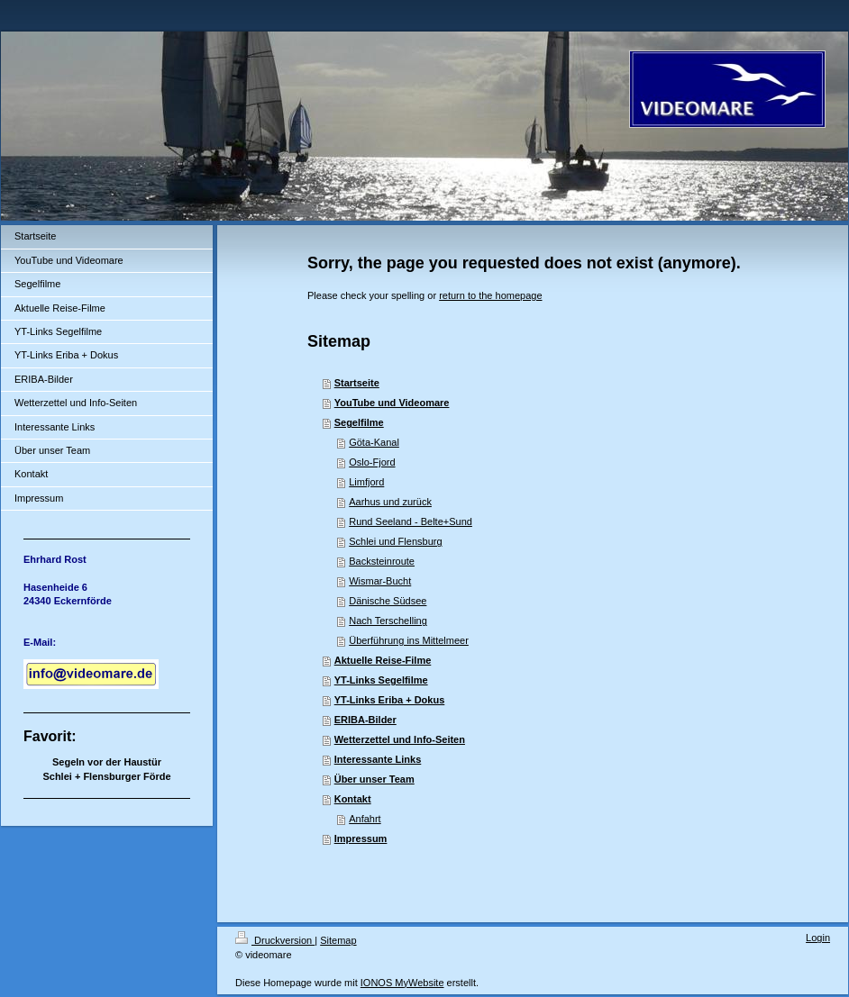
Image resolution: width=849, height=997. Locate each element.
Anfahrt (364, 818)
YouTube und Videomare (392, 402)
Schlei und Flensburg (395, 541)
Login (818, 937)
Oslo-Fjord (372, 462)
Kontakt (352, 798)
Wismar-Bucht (380, 581)
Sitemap (338, 940)
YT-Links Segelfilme (381, 680)
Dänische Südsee (387, 600)
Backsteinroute (382, 561)
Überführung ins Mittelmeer (409, 640)
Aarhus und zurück (390, 501)
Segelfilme (359, 422)
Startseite (356, 382)
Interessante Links (378, 759)
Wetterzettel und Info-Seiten (399, 739)
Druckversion (275, 940)
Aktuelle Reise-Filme (383, 660)
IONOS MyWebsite (402, 982)
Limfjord (366, 481)
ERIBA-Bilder (365, 719)
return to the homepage (490, 295)
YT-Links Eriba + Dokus (389, 699)
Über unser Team (374, 779)
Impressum (361, 838)
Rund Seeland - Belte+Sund (410, 521)
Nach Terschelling (388, 620)
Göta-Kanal (374, 442)
